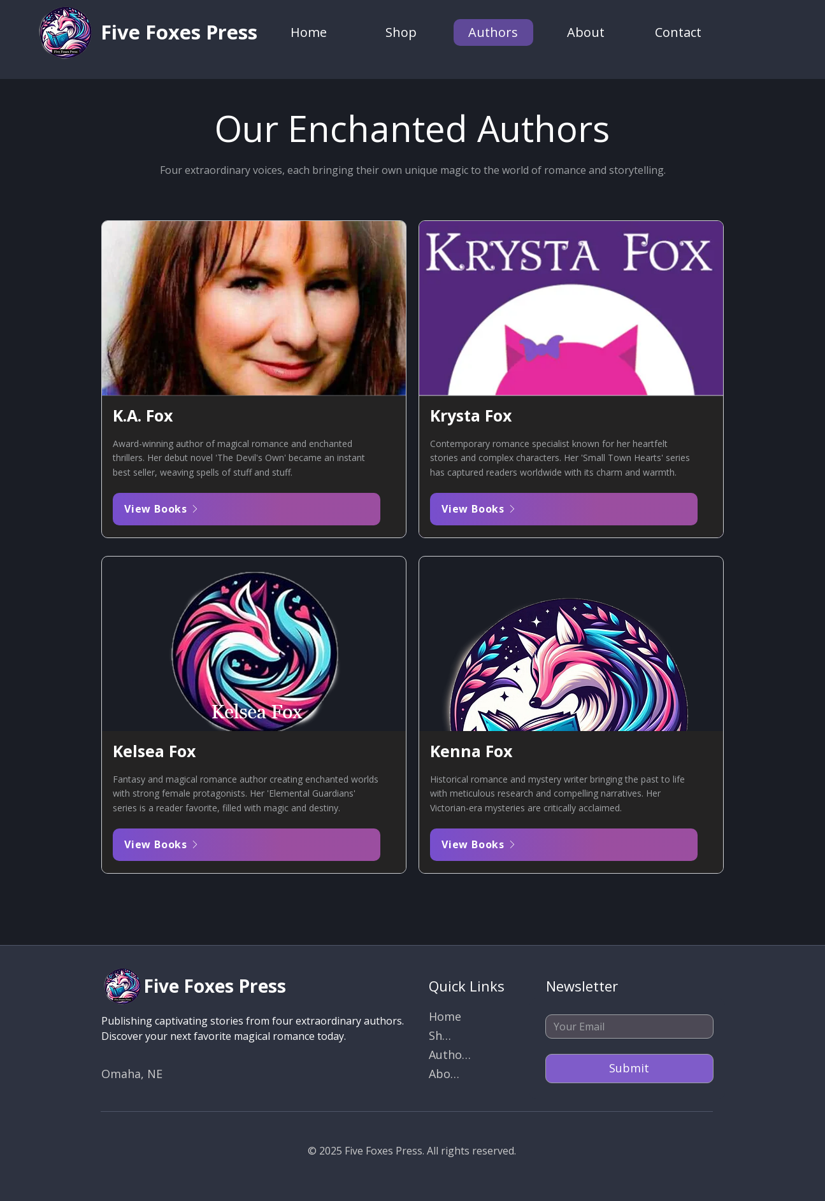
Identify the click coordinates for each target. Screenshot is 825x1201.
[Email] (625, 1026)
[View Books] (246, 509)
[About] (445, 1074)
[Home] (445, 1017)
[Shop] (442, 1036)
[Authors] (450, 1055)
